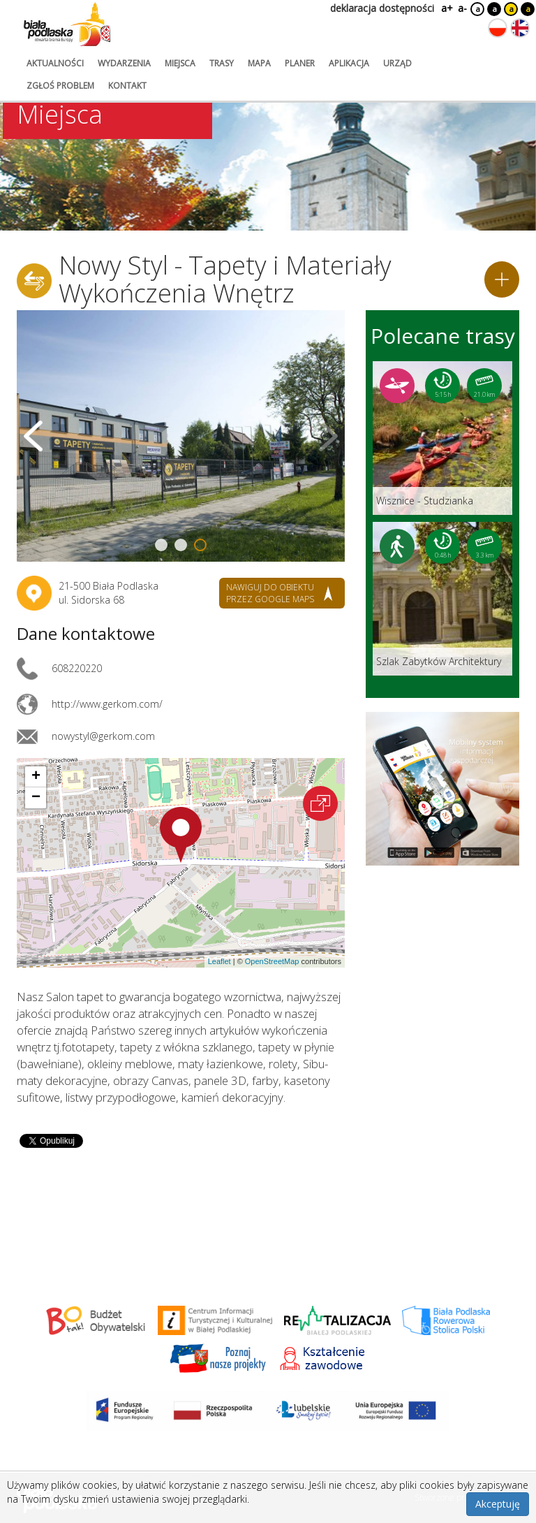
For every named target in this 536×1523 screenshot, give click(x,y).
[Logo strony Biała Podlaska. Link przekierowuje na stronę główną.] (67, 24)
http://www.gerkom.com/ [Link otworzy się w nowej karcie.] (107, 704)
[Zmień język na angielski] (520, 28)
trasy (221, 63)
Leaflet (219, 961)
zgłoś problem (60, 86)
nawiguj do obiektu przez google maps (270, 593)
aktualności (55, 63)
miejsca (180, 63)
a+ (446, 8)
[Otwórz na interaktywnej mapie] (320, 803)
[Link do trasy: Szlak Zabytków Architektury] (442, 599)
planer (300, 63)
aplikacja (349, 63)
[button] (181, 835)
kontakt (127, 86)
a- (462, 8)
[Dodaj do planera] (501, 279)
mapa (259, 63)
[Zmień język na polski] (497, 28)
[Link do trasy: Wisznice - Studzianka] (442, 438)
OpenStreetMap (272, 961)
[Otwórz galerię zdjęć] (181, 436)
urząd (397, 63)
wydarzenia (124, 63)
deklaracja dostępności (382, 8)
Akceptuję (497, 1503)
